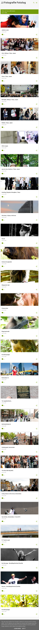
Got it (23, 628)
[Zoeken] (34, 2)
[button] (36, 35)
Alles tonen (4, 12)
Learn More (17, 628)
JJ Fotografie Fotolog (13, 2)
